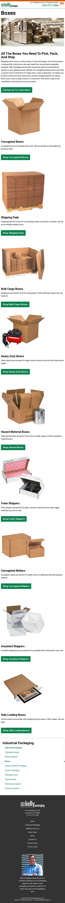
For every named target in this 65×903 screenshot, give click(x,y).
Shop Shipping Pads (13, 233)
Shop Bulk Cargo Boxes (15, 304)
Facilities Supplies (12, 788)
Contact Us (32, 839)
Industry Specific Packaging (16, 766)
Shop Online (32, 832)
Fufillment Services (32, 829)
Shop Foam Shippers (14, 519)
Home (32, 821)
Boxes (7, 761)
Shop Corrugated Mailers (16, 586)
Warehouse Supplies (13, 784)
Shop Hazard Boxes (13, 447)
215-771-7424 (50, 5)
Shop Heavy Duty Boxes (15, 371)
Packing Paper (10, 779)
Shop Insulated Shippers (16, 659)
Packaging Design (12, 752)
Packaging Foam (11, 775)
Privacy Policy (32, 843)
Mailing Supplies (11, 757)
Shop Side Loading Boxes (16, 730)
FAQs (32, 836)
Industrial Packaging (13, 748)
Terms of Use (32, 847)
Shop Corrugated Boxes (15, 157)
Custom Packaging (12, 770)
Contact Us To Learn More (16, 90)
